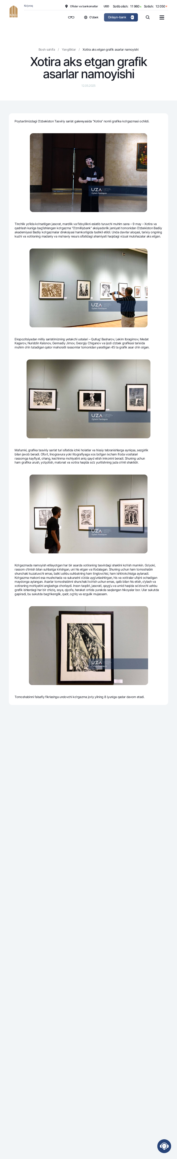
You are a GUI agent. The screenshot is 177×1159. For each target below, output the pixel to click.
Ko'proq (28, 5)
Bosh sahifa (47, 49)
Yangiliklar (69, 49)
